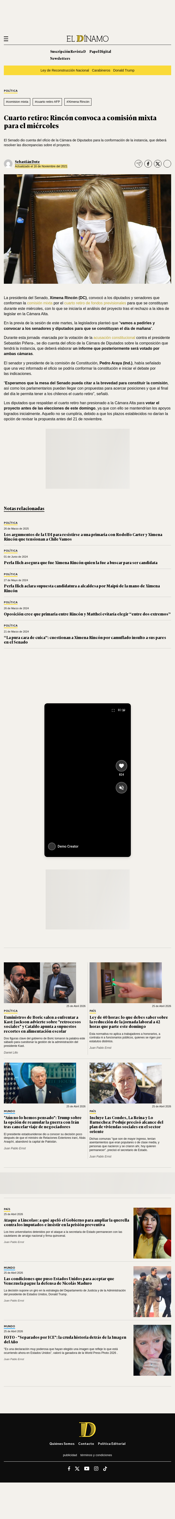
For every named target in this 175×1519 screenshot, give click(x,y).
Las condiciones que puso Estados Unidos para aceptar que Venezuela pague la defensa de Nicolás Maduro (59, 1281)
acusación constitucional (114, 338)
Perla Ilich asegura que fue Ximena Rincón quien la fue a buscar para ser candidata (80, 562)
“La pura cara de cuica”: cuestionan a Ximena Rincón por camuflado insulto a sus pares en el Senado (85, 639)
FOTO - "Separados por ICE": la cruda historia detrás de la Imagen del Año (65, 1339)
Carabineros (101, 70)
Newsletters (60, 58)
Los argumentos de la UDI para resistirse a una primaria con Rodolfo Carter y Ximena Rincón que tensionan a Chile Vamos (83, 536)
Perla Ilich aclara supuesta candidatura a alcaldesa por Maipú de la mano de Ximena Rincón (82, 588)
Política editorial (112, 1443)
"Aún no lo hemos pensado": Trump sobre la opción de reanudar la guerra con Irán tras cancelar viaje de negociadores (43, 1122)
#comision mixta (17, 101)
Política (11, 90)
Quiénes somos (61, 1443)
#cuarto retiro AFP (47, 101)
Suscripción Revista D (68, 51)
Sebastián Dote (27, 161)
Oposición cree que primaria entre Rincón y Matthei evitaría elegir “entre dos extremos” (87, 614)
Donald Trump (123, 70)
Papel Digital (100, 51)
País (93, 1011)
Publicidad (70, 1455)
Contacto (86, 1443)
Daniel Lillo (11, 1052)
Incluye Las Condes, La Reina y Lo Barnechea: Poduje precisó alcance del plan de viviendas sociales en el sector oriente (126, 1124)
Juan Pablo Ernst (100, 1047)
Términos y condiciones (96, 1455)
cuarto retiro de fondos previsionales (95, 303)
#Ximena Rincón (77, 101)
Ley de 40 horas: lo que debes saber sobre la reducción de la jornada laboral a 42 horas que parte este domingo (129, 1021)
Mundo (9, 1111)
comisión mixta (40, 303)
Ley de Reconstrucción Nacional (65, 70)
